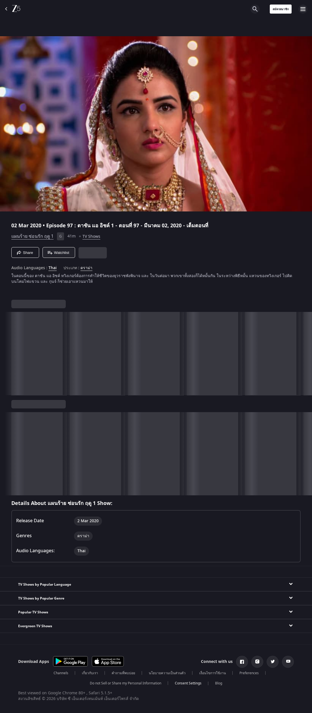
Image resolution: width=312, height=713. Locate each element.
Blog (218, 683)
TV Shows (91, 236)
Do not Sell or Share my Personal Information (125, 683)
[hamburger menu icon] (302, 9)
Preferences (249, 673)
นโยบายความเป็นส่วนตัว (167, 673)
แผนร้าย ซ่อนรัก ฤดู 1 (32, 236)
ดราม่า (86, 268)
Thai (52, 268)
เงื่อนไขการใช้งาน (212, 673)
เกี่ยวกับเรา (90, 673)
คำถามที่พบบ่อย (123, 673)
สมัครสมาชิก (281, 9)
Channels (61, 673)
